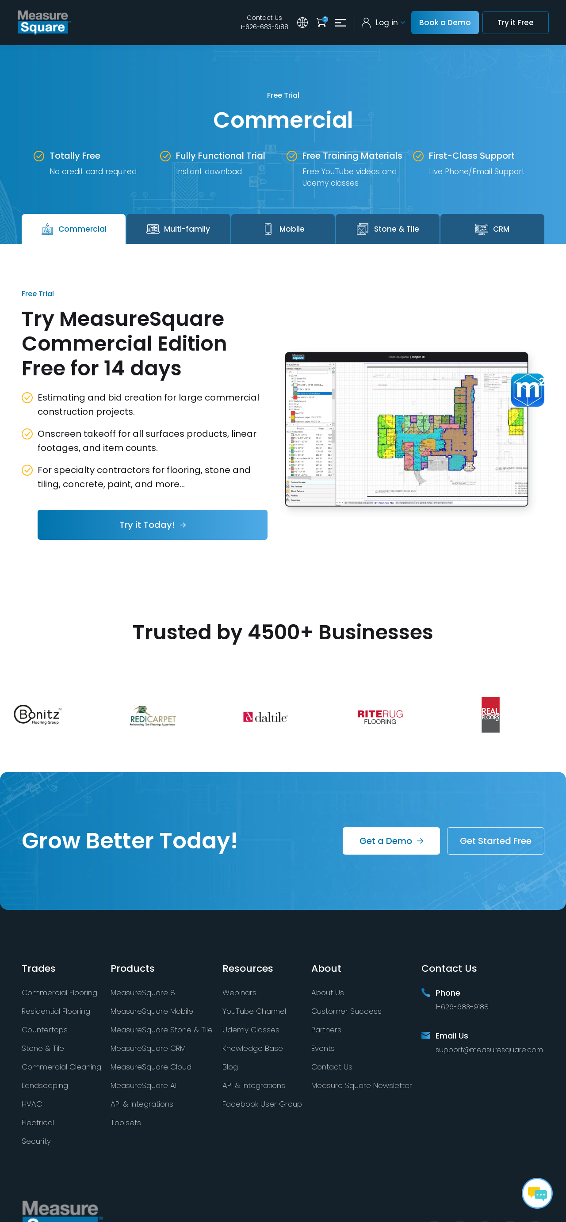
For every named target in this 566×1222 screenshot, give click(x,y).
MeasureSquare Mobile (152, 1011)
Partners (326, 1029)
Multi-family (178, 229)
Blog (230, 1067)
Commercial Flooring (59, 992)
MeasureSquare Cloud (151, 1067)
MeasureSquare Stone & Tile (162, 1029)
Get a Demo (385, 841)
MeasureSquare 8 (143, 992)
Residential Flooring (56, 1011)
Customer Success (346, 1011)
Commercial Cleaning (61, 1067)
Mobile (282, 229)
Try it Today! (147, 525)
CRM (492, 229)
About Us (327, 992)
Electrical (38, 1122)
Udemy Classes (250, 1029)
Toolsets (126, 1122)
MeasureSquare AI (143, 1085)
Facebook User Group (262, 1104)
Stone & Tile (387, 229)
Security (36, 1141)
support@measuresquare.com (489, 1050)
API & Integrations (142, 1104)
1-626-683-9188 (264, 27)
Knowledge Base (252, 1048)
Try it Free (515, 22)
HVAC (32, 1104)
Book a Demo (445, 22)
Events (323, 1048)
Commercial (74, 229)
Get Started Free (496, 841)
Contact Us (264, 17)
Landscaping (45, 1085)
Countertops (45, 1029)
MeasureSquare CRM (148, 1048)
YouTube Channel (254, 1011)
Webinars (239, 992)
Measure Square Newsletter (361, 1085)
